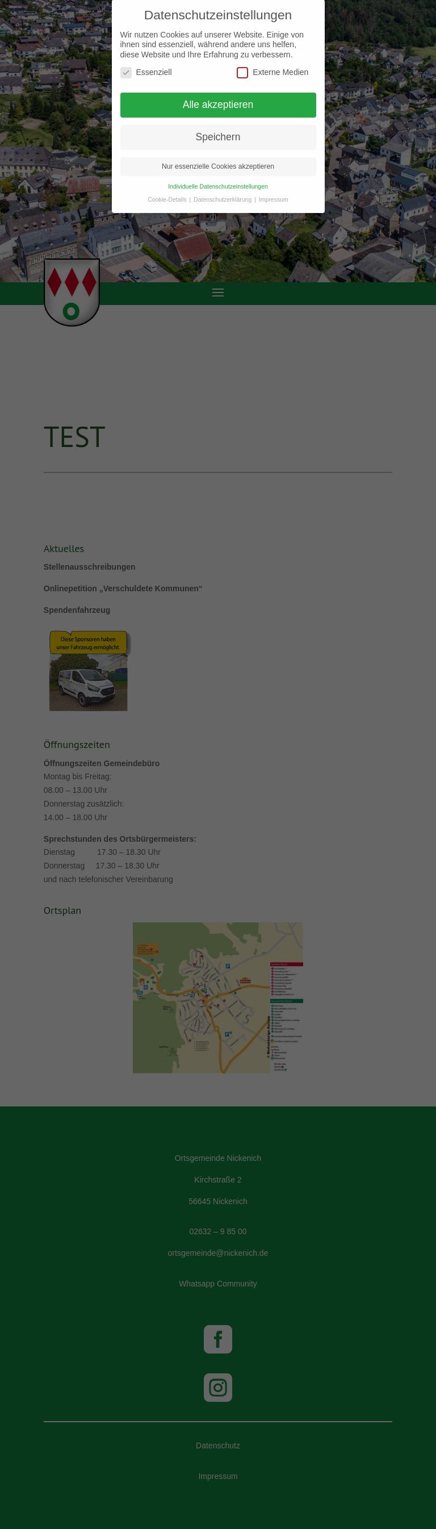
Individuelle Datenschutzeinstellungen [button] (218, 181)
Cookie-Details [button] (168, 194)
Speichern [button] (218, 132)
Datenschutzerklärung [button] (223, 194)
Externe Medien (272, 67)
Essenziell (146, 67)
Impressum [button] (273, 194)
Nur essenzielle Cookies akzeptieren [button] (218, 162)
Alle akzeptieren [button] (218, 100)
